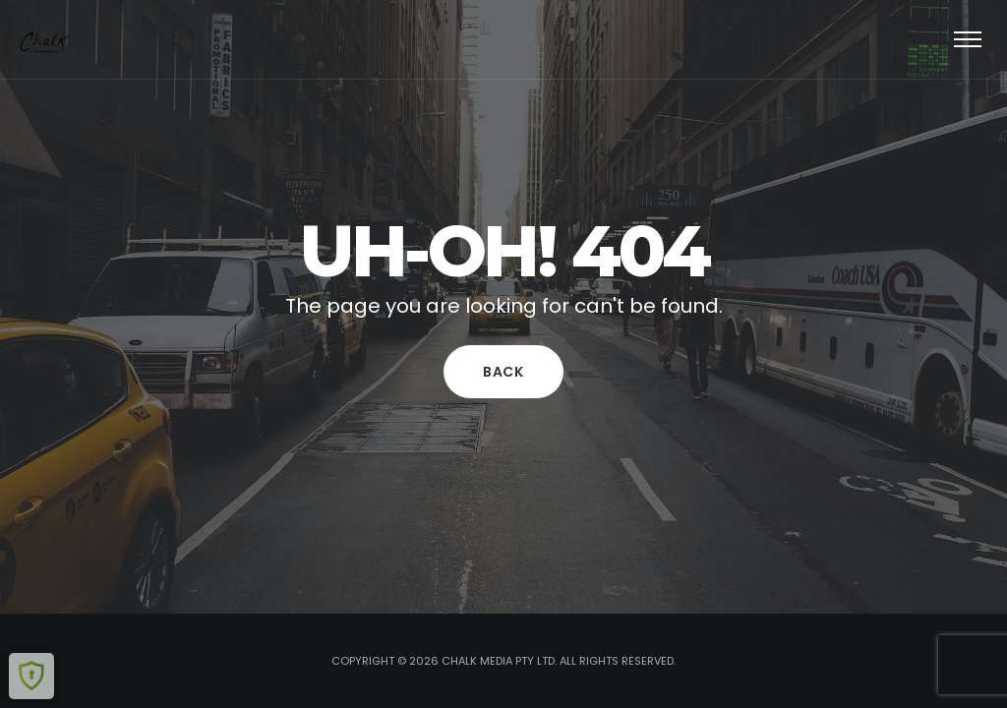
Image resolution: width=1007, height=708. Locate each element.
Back (503, 372)
